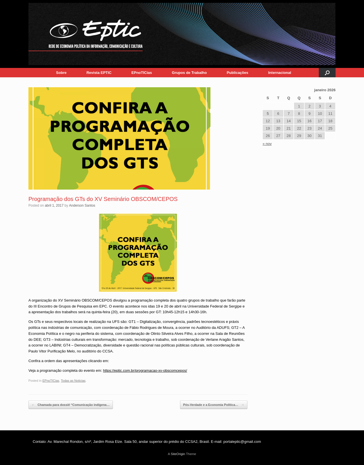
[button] (327, 72)
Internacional (279, 72)
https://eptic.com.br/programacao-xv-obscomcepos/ (145, 370)
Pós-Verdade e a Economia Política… (213, 404)
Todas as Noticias (73, 380)
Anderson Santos (82, 205)
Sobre (61, 72)
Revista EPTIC (98, 72)
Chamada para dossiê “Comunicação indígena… (71, 404)
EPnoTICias (141, 72)
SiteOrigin (178, 454)
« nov (267, 144)
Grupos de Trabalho (189, 72)
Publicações (237, 72)
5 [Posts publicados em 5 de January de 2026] (268, 113)
